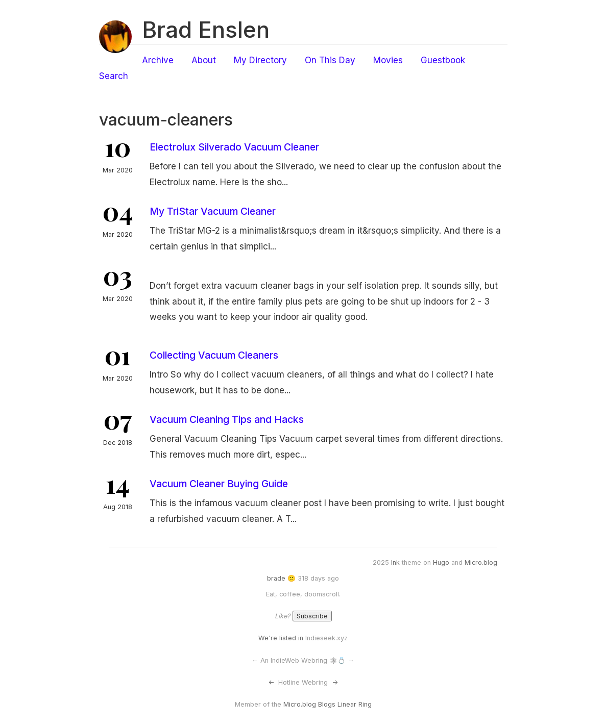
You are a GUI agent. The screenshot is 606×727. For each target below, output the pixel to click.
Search (113, 76)
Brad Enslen (206, 29)
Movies (388, 60)
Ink (395, 562)
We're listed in (280, 638)
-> (335, 682)
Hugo (441, 562)
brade (276, 578)
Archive (158, 60)
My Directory (260, 60)
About (203, 60)
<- (271, 682)
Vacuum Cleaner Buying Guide (219, 484)
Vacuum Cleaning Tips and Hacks (227, 419)
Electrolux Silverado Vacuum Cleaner (234, 147)
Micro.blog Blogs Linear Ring (327, 704)
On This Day (330, 60)
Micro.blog (481, 562)
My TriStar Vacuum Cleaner (213, 211)
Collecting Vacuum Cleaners (214, 355)
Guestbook (443, 60)
